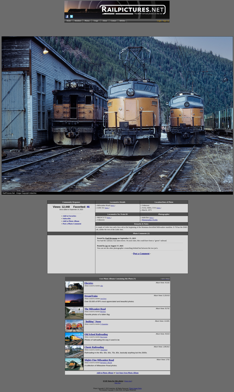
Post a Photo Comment (72, 224)
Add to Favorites (69, 216)
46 (88, 206)
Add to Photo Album (71, 221)
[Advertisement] (117, 29)
